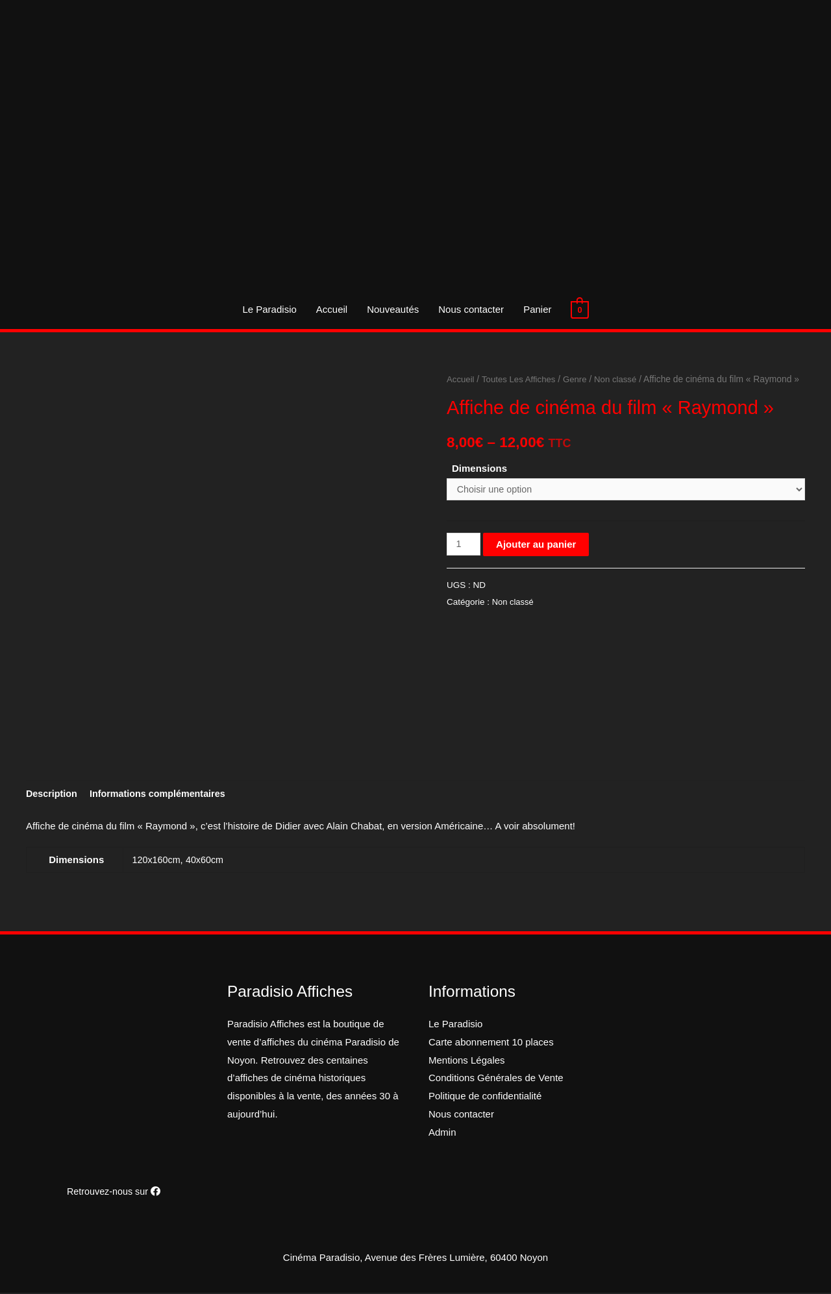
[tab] (53, 795)
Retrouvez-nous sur (113, 1192)
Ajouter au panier (537, 562)
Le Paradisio (269, 309)
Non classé (622, 379)
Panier (537, 309)
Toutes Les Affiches (521, 379)
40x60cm (207, 860)
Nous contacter (471, 309)
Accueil (331, 309)
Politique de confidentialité (484, 1097)
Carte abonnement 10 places (491, 1043)
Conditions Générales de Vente (496, 1078)
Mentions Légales (466, 1061)
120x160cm (157, 860)
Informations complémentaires (163, 794)
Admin (442, 1133)
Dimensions (479, 485)
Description (53, 794)
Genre (579, 379)
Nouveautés (393, 309)
